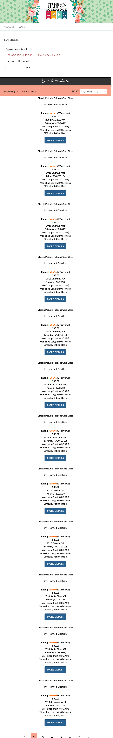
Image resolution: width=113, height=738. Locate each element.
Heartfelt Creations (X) (48, 55)
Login (22, 27)
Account (9, 27)
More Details (55, 140)
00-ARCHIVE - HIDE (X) (20, 55)
